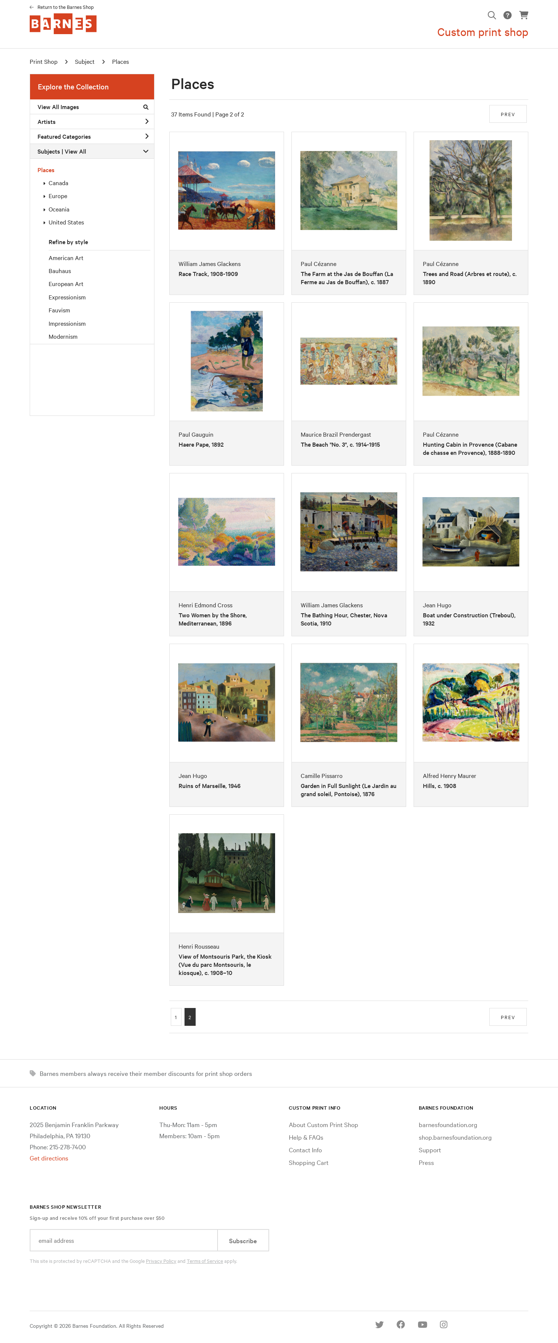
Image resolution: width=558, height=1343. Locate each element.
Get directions (49, 1157)
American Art (66, 257)
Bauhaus (60, 270)
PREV (508, 114)
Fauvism (59, 310)
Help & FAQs (306, 1137)
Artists (93, 121)
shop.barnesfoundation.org (455, 1137)
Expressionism (67, 297)
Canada (58, 182)
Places (46, 169)
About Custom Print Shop (323, 1124)
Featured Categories (93, 136)
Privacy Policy (161, 1260)
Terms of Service (205, 1260)
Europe (58, 195)
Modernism (63, 336)
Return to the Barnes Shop (65, 6)
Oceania (59, 209)
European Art (66, 283)
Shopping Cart (309, 1162)
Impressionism (67, 323)
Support (430, 1149)
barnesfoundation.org (448, 1124)
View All (75, 151)
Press (426, 1162)
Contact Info (305, 1149)
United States (66, 222)
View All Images (93, 106)
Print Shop (44, 61)
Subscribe (243, 1240)
